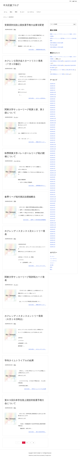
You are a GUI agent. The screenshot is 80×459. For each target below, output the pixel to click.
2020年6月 (52, 236)
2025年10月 (53, 96)
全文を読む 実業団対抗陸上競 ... (37, 49)
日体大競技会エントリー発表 (57, 69)
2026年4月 (52, 83)
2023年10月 (53, 149)
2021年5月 (52, 212)
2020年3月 (52, 242)
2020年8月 (52, 231)
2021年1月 (52, 220)
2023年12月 (53, 144)
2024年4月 (52, 136)
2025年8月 (52, 101)
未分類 (51, 265)
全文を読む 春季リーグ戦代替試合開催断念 (34, 219)
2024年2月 (52, 140)
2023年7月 (52, 155)
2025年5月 (52, 107)
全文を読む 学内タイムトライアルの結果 (35, 389)
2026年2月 (52, 88)
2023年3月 (52, 164)
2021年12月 (53, 196)
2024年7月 (52, 129)
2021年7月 (52, 207)
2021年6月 (52, 209)
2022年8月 (52, 179)
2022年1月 (52, 194)
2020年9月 (52, 229)
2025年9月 (52, 99)
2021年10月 (53, 201)
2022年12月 (53, 170)
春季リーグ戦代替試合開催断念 (20, 197)
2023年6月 (52, 157)
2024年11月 (53, 120)
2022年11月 (53, 172)
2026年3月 (52, 86)
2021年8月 (52, 205)
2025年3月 (52, 112)
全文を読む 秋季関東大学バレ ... (37, 185)
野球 (15, 201)
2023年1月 (52, 168)
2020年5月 (52, 238)
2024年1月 (52, 142)
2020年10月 (53, 227)
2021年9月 (52, 203)
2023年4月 (52, 162)
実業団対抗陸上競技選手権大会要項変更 (24, 25)
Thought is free (48, 455)
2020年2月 (52, 244)
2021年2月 (52, 218)
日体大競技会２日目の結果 (56, 42)
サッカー (16, 117)
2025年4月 (52, 109)
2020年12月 (53, 222)
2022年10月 (53, 175)
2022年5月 (52, 186)
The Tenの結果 (53, 45)
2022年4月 (52, 188)
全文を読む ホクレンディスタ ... (37, 265)
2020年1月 (52, 246)
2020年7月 (52, 233)
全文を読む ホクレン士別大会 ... (37, 98)
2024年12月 (53, 118)
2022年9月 (52, 177)
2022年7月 (52, 181)
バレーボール (17, 161)
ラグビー (52, 263)
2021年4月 (52, 214)
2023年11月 (53, 146)
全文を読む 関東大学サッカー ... (37, 142)
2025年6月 (52, 105)
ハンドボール (53, 260)
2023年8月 (52, 153)
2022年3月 (52, 190)
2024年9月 (52, 125)
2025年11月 (53, 94)
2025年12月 (53, 92)
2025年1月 (52, 116)
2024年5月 (52, 133)
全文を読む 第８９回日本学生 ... (37, 431)
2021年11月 (53, 199)
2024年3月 (52, 138)
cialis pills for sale (70, 69)
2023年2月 (52, 166)
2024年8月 (52, 127)
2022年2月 (52, 192)
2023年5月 (52, 159)
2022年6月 (52, 183)
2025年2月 (52, 114)
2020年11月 (53, 225)
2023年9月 (52, 151)
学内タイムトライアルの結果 (19, 360)
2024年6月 (52, 131)
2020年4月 (52, 240)
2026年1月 (52, 90)
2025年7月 (52, 103)
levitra (67, 74)
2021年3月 (52, 216)
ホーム (5, 17)
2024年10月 (53, 122)
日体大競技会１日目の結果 (56, 47)
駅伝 (15, 29)
